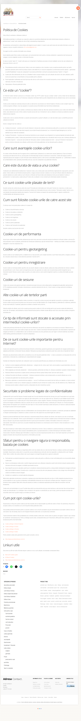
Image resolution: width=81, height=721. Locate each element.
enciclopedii (7, 639)
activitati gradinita (10, 616)
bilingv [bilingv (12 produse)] (59, 585)
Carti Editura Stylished (9, 596)
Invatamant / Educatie (9, 645)
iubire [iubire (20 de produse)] (56, 598)
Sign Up (73, 17)
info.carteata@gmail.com (30, 47)
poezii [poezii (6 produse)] (48, 601)
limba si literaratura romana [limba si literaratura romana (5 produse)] (65, 598)
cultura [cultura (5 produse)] (66, 590)
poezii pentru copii (10, 659)
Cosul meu (46, 684)
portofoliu (6, 662)
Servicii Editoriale (33, 697)
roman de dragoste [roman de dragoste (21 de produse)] (58, 604)
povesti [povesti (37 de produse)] (53, 601)
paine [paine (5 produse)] (41, 601)
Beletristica (7, 605)
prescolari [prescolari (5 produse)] (64, 601)
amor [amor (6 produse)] (56, 585)
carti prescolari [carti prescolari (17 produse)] (63, 587)
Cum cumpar (47, 682)
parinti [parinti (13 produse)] (45, 601)
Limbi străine (7, 648)
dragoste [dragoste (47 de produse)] (55, 593)
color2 (39, 708)
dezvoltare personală (9, 585)
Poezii (5, 656)
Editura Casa (7, 599)
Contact (55, 697)
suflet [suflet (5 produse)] (41, 606)
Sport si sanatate (8, 668)
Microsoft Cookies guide (11, 554)
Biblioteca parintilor (9, 608)
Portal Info (68, 682)
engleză (7, 651)
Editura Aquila (7, 588)
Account (56, 17)
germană (8, 653)
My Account (67, 17)
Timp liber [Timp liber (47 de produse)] (46, 606)
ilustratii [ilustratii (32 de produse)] (49, 598)
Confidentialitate (36, 686)
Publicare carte (40, 697)
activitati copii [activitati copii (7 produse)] (43, 585)
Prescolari (8, 625)
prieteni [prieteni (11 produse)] (70, 601)
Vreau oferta (50, 697)
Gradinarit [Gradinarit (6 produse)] (52, 596)
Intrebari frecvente (58, 684)
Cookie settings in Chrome (12, 529)
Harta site (57, 682)
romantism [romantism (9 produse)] (65, 604)
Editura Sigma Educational (10, 593)
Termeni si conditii (36, 684)
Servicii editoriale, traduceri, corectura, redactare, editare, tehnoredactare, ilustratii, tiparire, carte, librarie (41, 702)
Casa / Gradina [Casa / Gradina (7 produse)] (43, 590)
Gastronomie (7, 642)
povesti (7, 628)
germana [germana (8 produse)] (47, 596)
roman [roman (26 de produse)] (51, 604)
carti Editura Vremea (9, 591)
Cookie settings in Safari (11, 531)
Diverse (6, 636)
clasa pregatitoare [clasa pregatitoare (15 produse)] (56, 590)
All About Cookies (9, 557)
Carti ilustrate (9, 613)
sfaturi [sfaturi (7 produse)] (70, 604)
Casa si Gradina (8, 631)
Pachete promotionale (9, 602)
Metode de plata (47, 686)
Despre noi (35, 682)
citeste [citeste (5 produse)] (49, 590)
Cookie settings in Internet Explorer (14, 524)
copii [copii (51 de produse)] (63, 590)
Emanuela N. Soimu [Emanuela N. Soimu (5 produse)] (62, 593)
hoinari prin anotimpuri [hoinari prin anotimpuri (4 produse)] (65, 596)
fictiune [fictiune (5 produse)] (42, 596)
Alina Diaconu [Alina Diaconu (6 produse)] (51, 585)
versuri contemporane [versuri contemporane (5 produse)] (62, 606)
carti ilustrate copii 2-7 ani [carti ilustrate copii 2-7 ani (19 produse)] (53, 587)
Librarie (45, 697)
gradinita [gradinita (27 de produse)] (57, 596)
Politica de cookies (36, 688)
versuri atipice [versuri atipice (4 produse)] (52, 606)
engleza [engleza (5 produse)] (70, 593)
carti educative (9, 622)
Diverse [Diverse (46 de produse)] (50, 593)
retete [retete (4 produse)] (47, 604)
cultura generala (8, 634)
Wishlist (61, 17)
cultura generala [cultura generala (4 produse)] (44, 593)
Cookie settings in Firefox (11, 526)
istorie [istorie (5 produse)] (53, 598)
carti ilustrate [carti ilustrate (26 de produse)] (43, 587)
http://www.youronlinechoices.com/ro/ (15, 539)
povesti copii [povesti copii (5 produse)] (58, 601)
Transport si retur (47, 688)
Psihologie (6, 665)
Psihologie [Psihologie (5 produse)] (42, 604)
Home (22, 697)
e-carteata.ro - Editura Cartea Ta (10, 23)
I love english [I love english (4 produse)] (43, 598)
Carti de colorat (9, 619)
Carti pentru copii (8, 611)
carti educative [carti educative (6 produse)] (65, 585)
